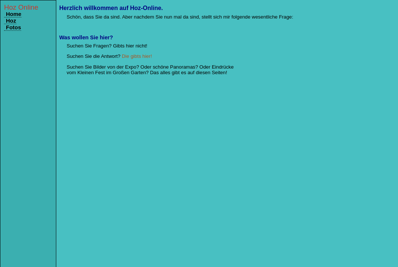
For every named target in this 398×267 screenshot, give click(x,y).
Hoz (11, 20)
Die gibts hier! (137, 56)
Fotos (13, 27)
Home (13, 14)
